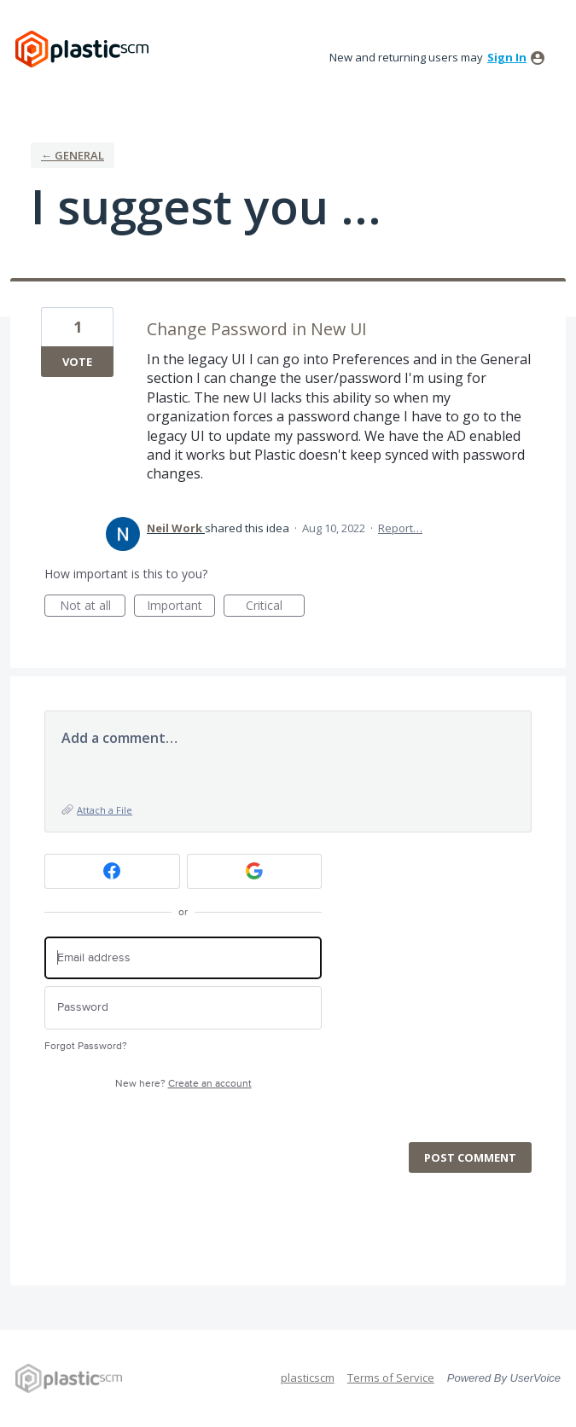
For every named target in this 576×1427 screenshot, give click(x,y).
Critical (275, 607)
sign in (507, 57)
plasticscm (308, 1377)
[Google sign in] (255, 871)
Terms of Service (390, 1377)
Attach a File (104, 809)
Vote (77, 361)
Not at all (93, 607)
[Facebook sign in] (112, 871)
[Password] (183, 1008)
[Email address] (183, 958)
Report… (400, 528)
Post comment (470, 1157)
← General (72, 155)
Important (181, 607)
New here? (183, 1083)
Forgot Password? (85, 1046)
